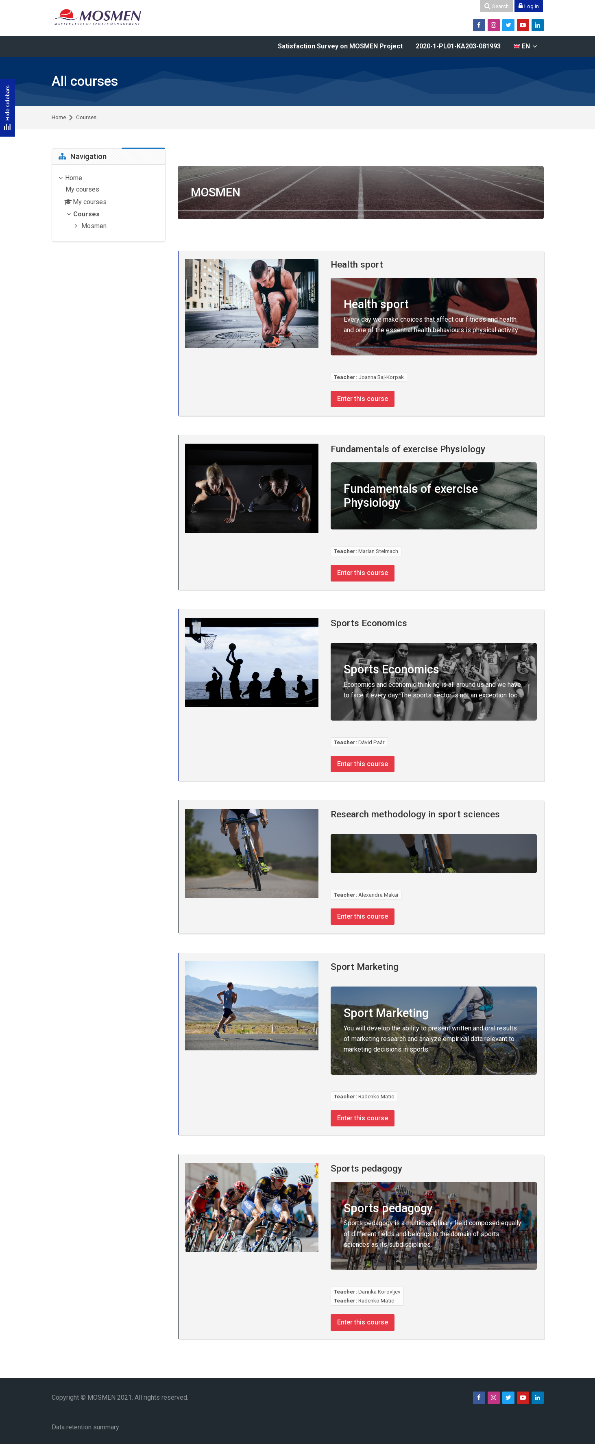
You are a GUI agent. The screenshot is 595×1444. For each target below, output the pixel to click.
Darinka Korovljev (379, 1290)
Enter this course (363, 399)
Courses (86, 117)
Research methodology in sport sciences (415, 813)
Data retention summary (85, 1426)
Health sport (357, 264)
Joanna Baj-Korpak (381, 377)
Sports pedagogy (366, 1167)
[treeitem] (109, 203)
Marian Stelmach (378, 551)
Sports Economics (369, 622)
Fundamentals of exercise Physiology (408, 448)
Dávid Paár (371, 741)
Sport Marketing (365, 965)
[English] (525, 46)
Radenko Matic (376, 1095)
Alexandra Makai (378, 894)
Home (59, 117)
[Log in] (528, 6)
